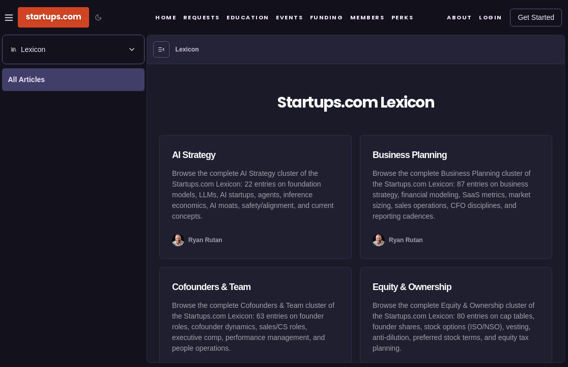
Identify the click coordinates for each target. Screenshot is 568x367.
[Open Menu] (161, 49)
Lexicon (187, 49)
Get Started (536, 17)
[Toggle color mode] (98, 17)
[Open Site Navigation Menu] (9, 18)
